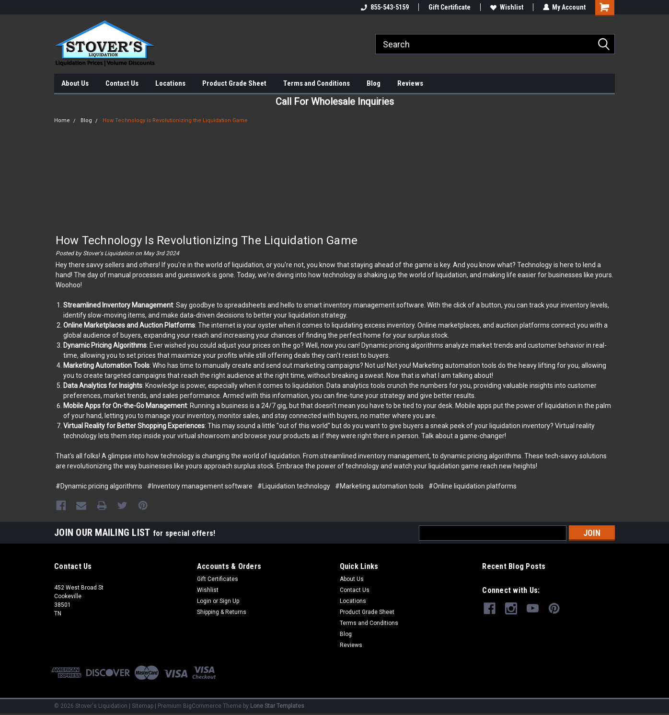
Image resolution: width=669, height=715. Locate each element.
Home (62, 120)
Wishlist (506, 7)
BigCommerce (202, 705)
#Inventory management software (200, 486)
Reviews (410, 83)
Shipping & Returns (221, 611)
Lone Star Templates (277, 705)
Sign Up (229, 600)
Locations (170, 83)
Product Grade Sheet (234, 83)
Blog (374, 83)
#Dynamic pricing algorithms (99, 486)
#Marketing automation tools (379, 486)
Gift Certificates (217, 578)
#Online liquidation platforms (472, 486)
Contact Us (121, 83)
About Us (75, 83)
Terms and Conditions (316, 83)
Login (204, 600)
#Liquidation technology (293, 486)
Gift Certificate (449, 7)
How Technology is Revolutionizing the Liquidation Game (175, 120)
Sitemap (142, 705)
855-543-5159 (384, 7)
